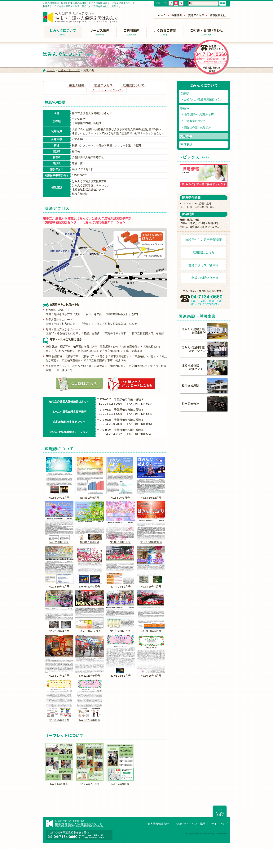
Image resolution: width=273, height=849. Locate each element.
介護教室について (195, 120)
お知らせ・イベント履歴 (190, 823)
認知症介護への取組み (197, 127)
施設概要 (186, 136)
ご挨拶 (184, 93)
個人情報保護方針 (158, 823)
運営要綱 (186, 144)
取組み (184, 108)
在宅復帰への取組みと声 (199, 114)
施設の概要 (76, 85)
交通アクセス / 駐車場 (203, 265)
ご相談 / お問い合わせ (203, 277)
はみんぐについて (69, 70)
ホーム (51, 70)
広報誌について (133, 85)
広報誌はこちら (203, 252)
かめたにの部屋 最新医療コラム (203, 99)
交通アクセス (103, 85)
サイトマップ (219, 823)
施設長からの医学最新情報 (203, 239)
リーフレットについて (106, 90)
